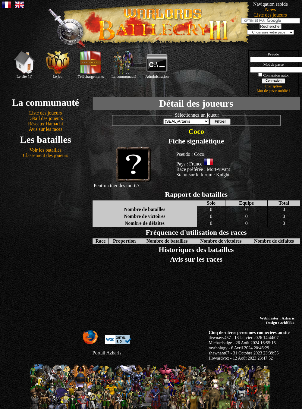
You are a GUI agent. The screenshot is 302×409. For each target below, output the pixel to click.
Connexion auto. (276, 75)
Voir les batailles (45, 150)
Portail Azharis (107, 352)
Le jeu (58, 64)
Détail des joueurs (45, 118)
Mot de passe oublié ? (274, 91)
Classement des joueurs (45, 155)
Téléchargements (90, 64)
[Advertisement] (151, 290)
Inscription (273, 86)
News (270, 9)
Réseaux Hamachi (45, 123)
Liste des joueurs (270, 14)
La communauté (124, 64)
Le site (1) (24, 64)
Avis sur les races (45, 129)
